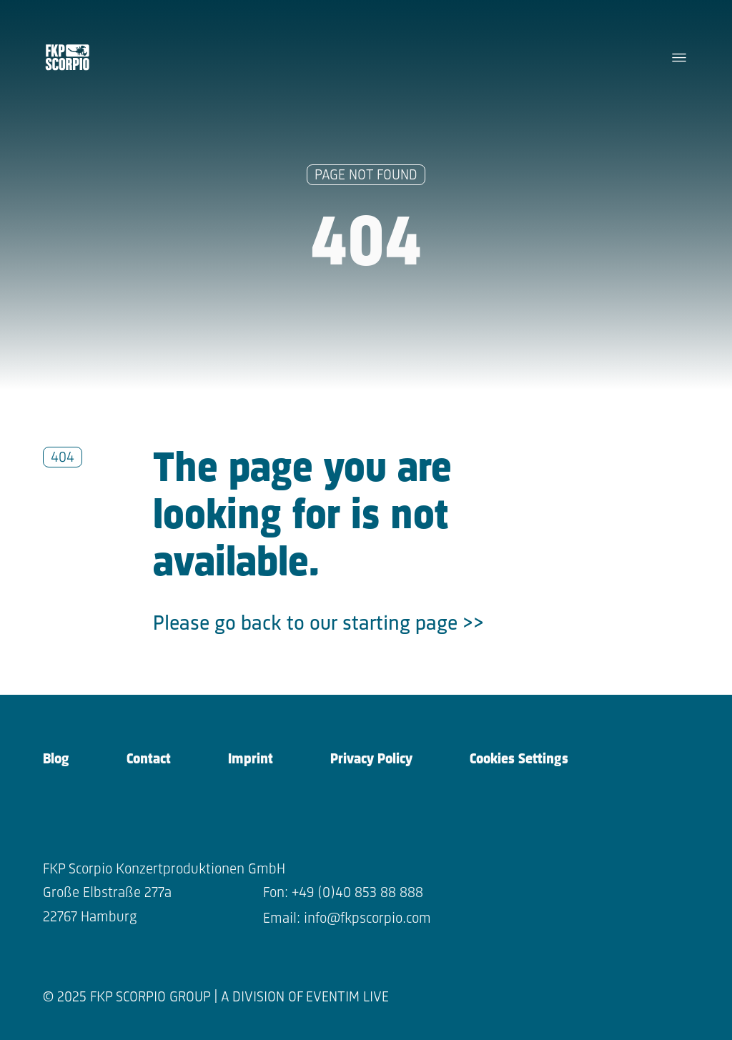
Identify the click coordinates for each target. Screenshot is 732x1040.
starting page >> (413, 624)
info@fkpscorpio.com (367, 918)
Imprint (250, 759)
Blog (56, 759)
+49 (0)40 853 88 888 (357, 893)
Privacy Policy (371, 759)
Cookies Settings (519, 759)
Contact (149, 759)
